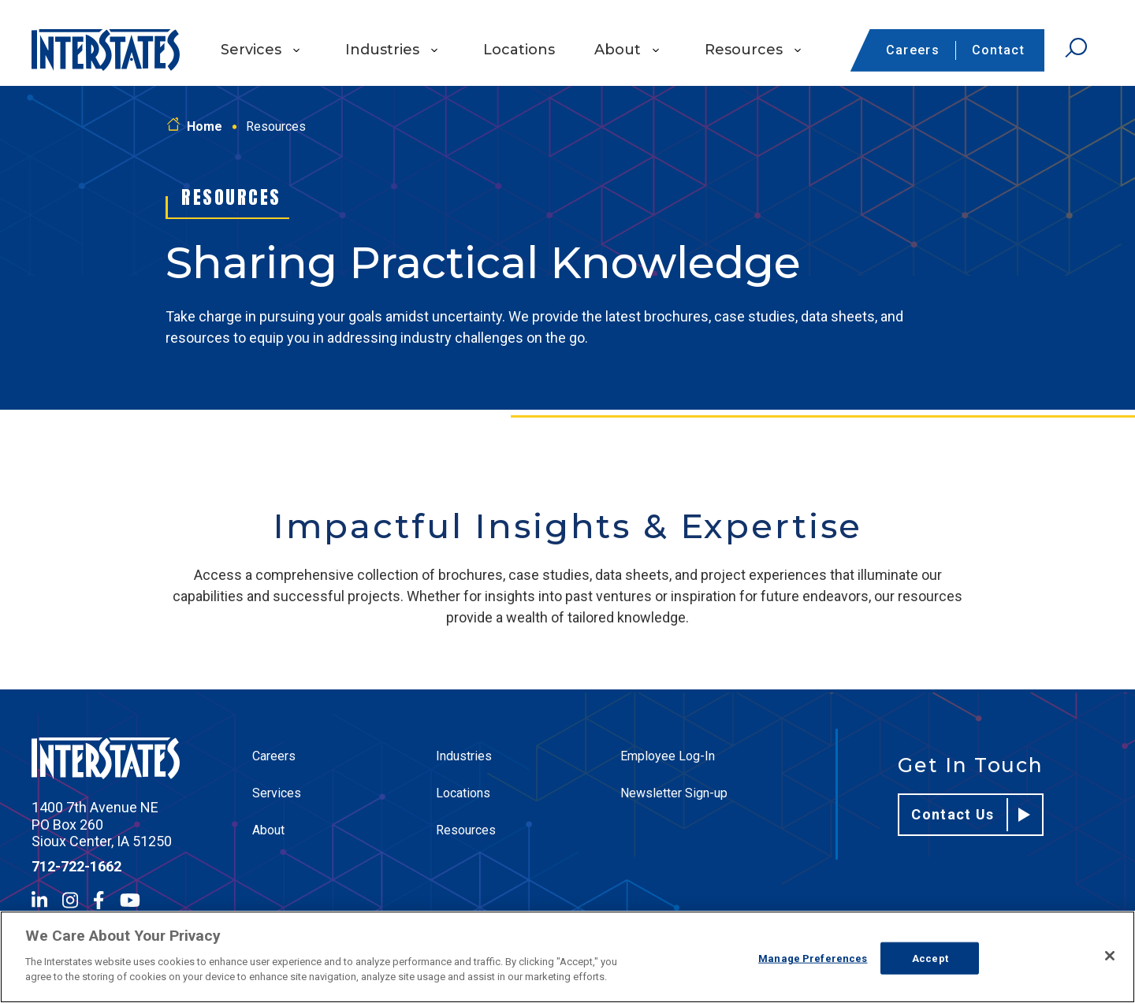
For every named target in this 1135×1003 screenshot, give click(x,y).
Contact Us (970, 814)
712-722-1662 (76, 866)
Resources (744, 49)
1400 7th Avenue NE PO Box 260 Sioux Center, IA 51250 (102, 824)
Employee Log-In (667, 756)
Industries (382, 49)
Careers (913, 50)
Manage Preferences (812, 958)
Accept (930, 958)
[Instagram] (70, 900)
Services (251, 49)
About (617, 49)
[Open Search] (1076, 48)
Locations (519, 49)
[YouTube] (130, 900)
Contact (998, 50)
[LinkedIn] (39, 900)
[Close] (1109, 955)
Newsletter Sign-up (674, 793)
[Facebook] (98, 900)
